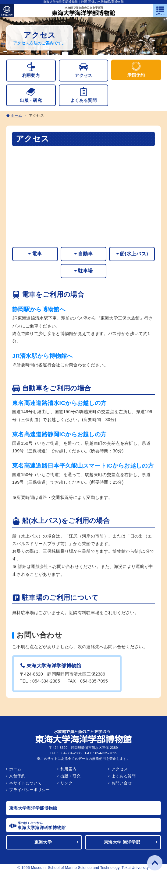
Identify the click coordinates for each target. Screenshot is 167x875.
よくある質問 (124, 779)
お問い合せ (122, 786)
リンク (66, 786)
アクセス (120, 772)
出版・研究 (70, 779)
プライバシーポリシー (29, 793)
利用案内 (68, 772)
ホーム (16, 117)
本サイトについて (25, 786)
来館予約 (17, 779)
